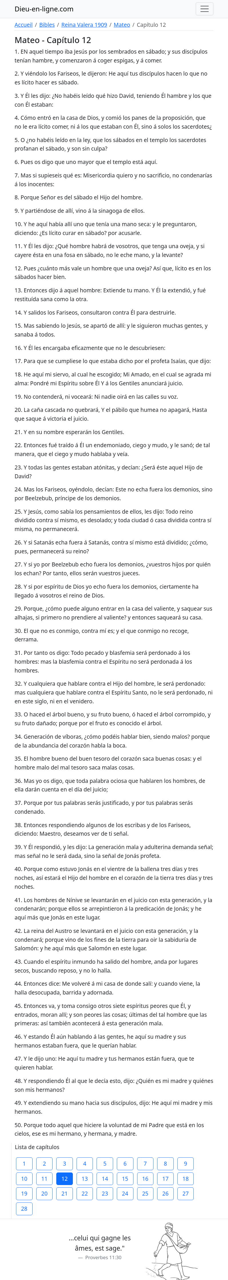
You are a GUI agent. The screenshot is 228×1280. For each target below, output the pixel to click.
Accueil (24, 25)
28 (24, 1208)
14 (105, 1178)
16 (145, 1178)
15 (125, 1178)
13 (85, 1178)
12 (64, 1178)
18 (186, 1178)
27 (186, 1193)
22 (85, 1193)
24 (125, 1193)
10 (24, 1178)
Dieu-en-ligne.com (44, 8)
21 (64, 1193)
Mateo (122, 25)
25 (145, 1193)
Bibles (47, 25)
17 (165, 1178)
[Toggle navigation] (204, 8)
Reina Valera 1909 (84, 25)
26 (165, 1193)
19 (24, 1193)
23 (105, 1193)
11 (44, 1178)
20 (44, 1193)
